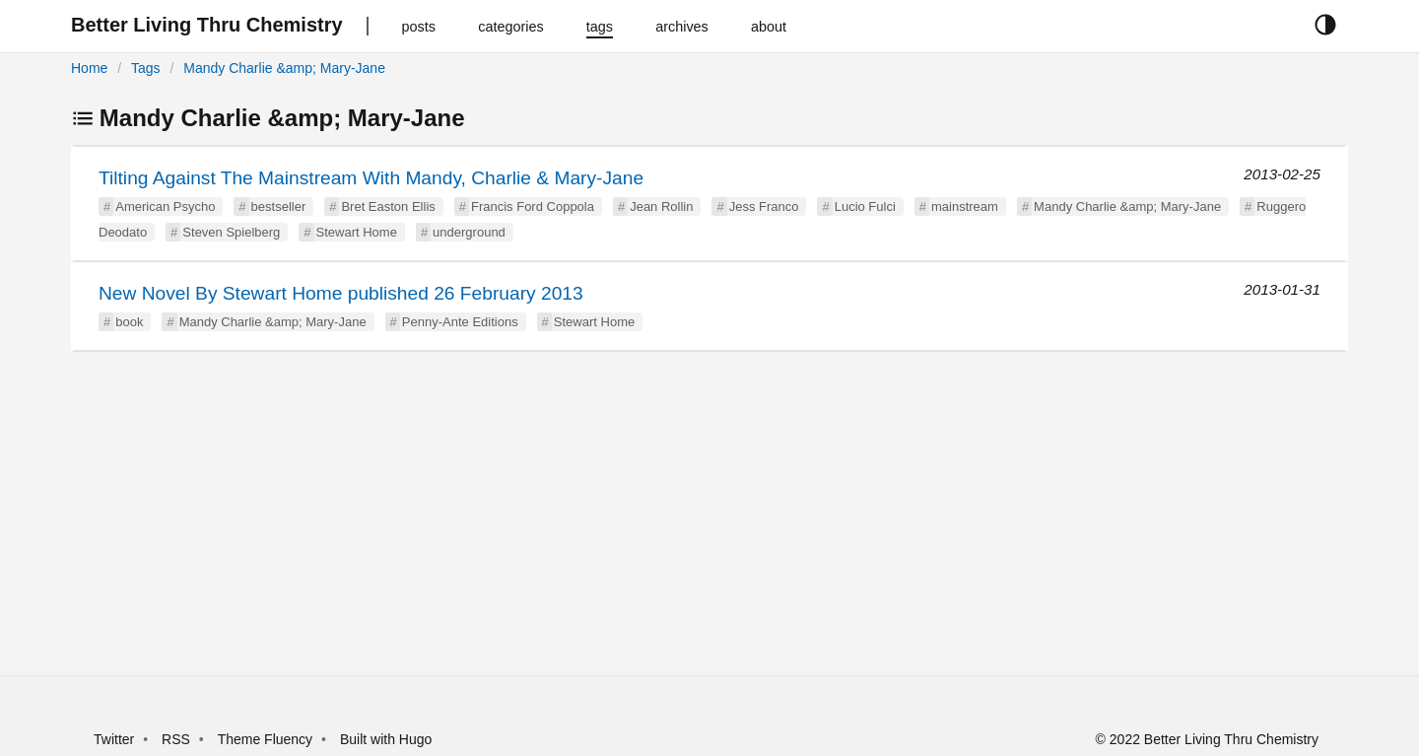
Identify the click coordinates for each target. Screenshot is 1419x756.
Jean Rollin (661, 206)
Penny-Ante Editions (460, 321)
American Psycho (165, 206)
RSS (176, 739)
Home (89, 68)
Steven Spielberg (231, 232)
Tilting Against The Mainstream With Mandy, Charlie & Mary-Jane (371, 178)
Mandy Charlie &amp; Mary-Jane (284, 68)
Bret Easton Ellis (388, 206)
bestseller (278, 206)
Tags (146, 68)
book (129, 321)
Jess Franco (764, 206)
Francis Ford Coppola (532, 206)
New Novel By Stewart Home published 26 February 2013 (341, 293)
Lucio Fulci (865, 206)
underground (469, 232)
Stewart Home (356, 232)
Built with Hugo (386, 739)
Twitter (114, 739)
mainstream (964, 206)
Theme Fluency (267, 739)
